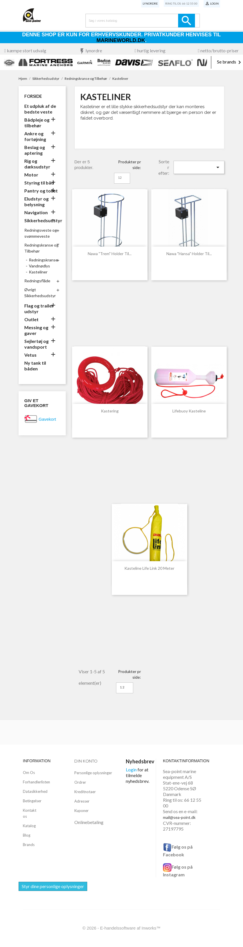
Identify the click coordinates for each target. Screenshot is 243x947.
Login (131, 769)
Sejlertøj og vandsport (36, 344)
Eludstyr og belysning (36, 201)
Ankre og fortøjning (35, 136)
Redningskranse (43, 259)
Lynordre (150, 3)
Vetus (30, 355)
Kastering (110, 410)
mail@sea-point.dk (179, 817)
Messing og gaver (36, 330)
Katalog (29, 825)
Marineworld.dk (121, 40)
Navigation (36, 212)
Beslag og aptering (34, 150)
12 (120, 177)
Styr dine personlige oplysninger (53, 886)
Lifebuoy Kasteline (189, 410)
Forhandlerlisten (36, 782)
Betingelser (32, 801)
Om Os (29, 772)
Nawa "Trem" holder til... (110, 253)
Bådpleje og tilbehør (36, 122)
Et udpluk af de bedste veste (40, 108)
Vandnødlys (39, 265)
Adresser (81, 801)
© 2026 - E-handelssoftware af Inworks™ (121, 928)
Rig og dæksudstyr (37, 163)
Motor (31, 174)
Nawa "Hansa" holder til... (189, 253)
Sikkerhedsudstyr (42, 220)
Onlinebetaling (88, 822)
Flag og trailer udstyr (39, 308)
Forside (33, 96)
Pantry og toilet (41, 190)
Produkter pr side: (129, 164)
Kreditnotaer (85, 791)
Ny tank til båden (35, 365)
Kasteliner (38, 271)
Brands (29, 844)
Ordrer (80, 782)
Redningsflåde (37, 280)
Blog (26, 835)
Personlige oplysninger (93, 773)
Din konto (85, 761)
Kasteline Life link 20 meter (149, 568)
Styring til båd (39, 182)
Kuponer (81, 810)
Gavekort (47, 419)
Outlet (31, 319)
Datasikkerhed (35, 791)
